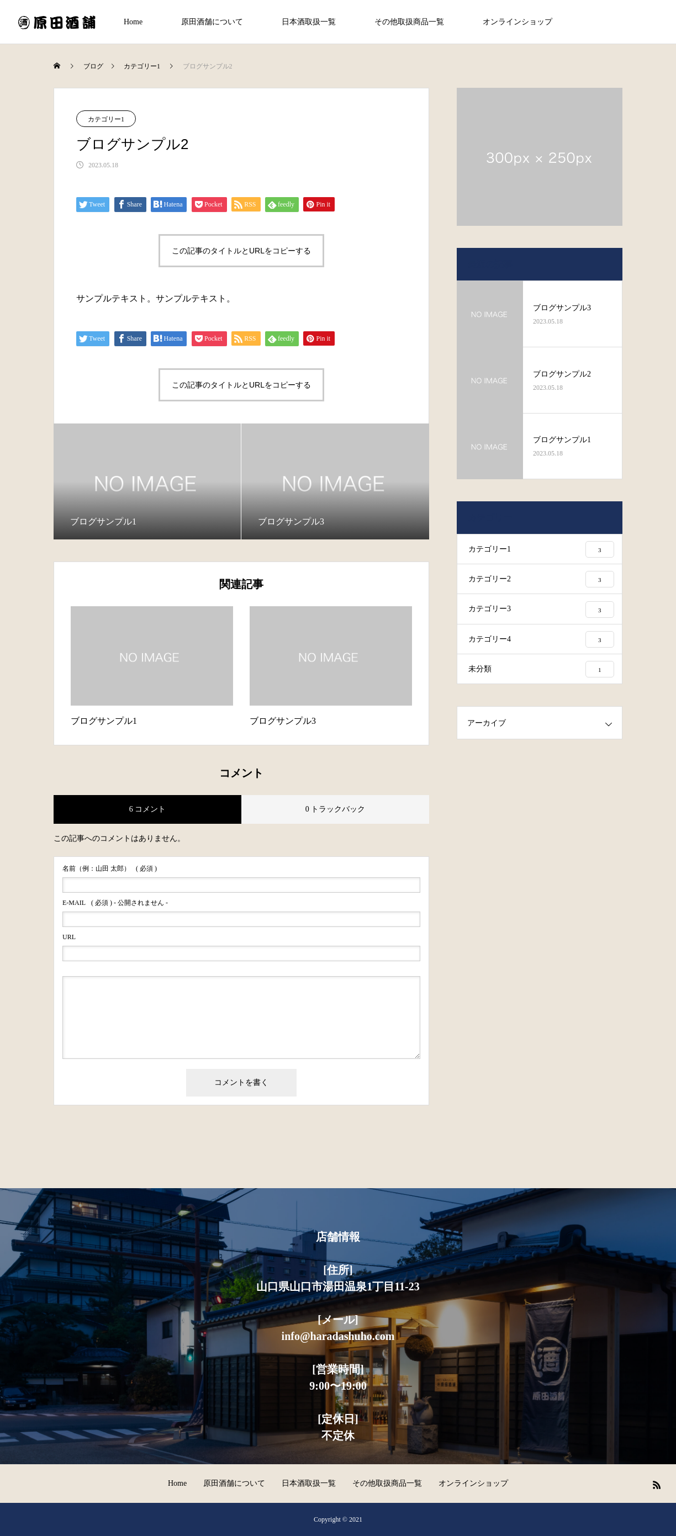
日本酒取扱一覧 (309, 22)
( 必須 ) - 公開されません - (115, 902)
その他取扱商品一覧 (409, 22)
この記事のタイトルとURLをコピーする (241, 250)
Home (133, 22)
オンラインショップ (517, 22)
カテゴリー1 (106, 119)
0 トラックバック (335, 809)
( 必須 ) (109, 868)
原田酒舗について (212, 22)
